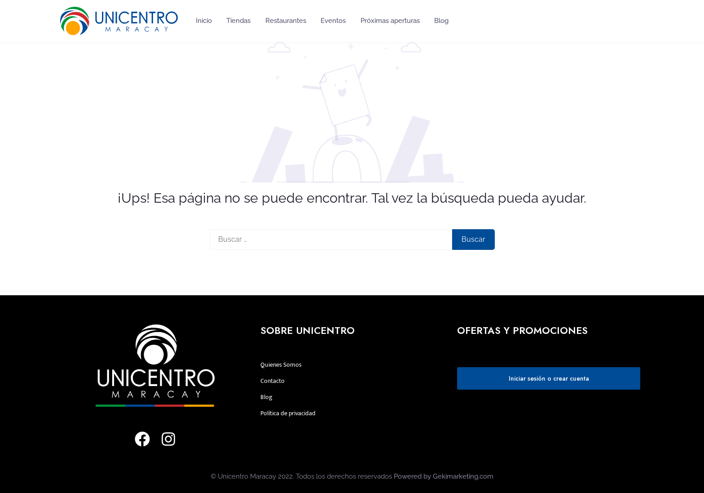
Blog (441, 21)
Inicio (204, 21)
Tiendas (238, 21)
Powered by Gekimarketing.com (443, 476)
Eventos (333, 21)
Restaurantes (285, 21)
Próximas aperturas (390, 21)
